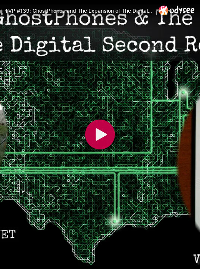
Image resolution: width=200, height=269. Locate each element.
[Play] (100, 134)
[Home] (177, 10)
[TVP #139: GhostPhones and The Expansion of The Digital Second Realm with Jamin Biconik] (78, 10)
